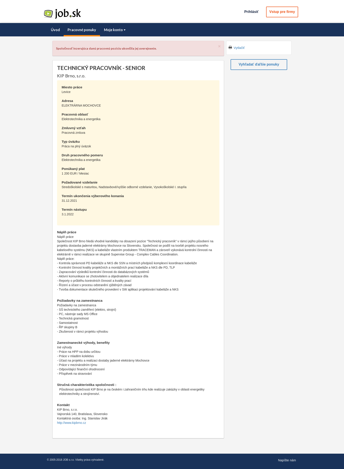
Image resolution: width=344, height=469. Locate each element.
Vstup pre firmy (282, 12)
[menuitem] (55, 30)
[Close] (219, 46)
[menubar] (172, 30)
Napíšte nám (287, 460)
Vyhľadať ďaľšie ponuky (259, 64)
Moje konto (115, 30)
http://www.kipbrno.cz (71, 422)
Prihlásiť (251, 12)
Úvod (55, 30)
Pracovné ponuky (82, 30)
